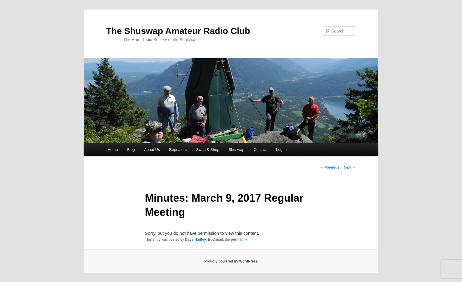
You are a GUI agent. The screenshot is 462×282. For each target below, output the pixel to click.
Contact (260, 149)
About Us (152, 149)
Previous (329, 167)
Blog (131, 149)
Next (350, 167)
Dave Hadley (195, 239)
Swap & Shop (207, 149)
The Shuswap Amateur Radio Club (178, 31)
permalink (239, 239)
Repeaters (178, 149)
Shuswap (236, 149)
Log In (281, 149)
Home (113, 149)
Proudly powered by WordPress (231, 261)
